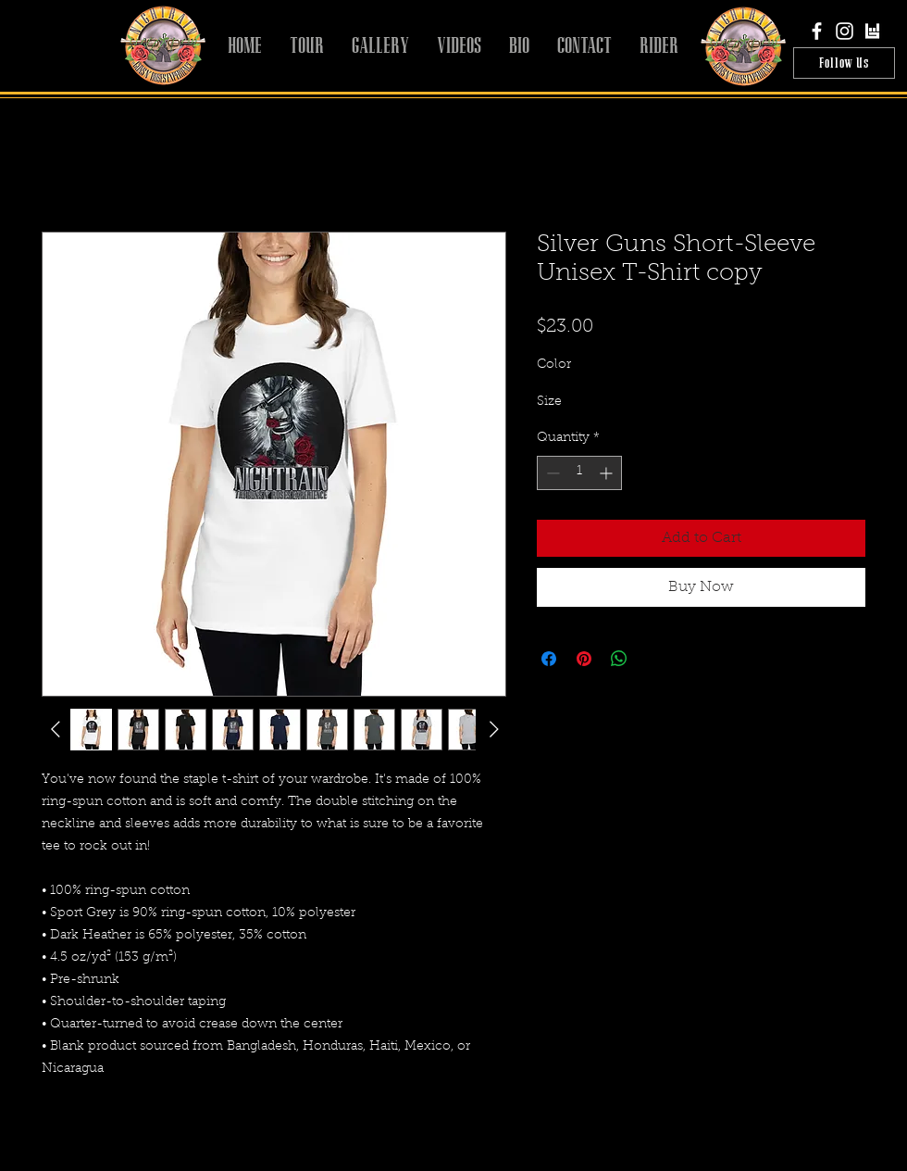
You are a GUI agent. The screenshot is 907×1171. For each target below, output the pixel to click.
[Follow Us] (844, 63)
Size (549, 402)
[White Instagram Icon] (844, 31)
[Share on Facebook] (549, 659)
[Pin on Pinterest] (584, 659)
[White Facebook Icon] (816, 31)
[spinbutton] (579, 473)
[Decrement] (551, 473)
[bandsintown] (872, 31)
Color (554, 365)
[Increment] (607, 473)
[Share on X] (654, 659)
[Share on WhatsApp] (619, 659)
